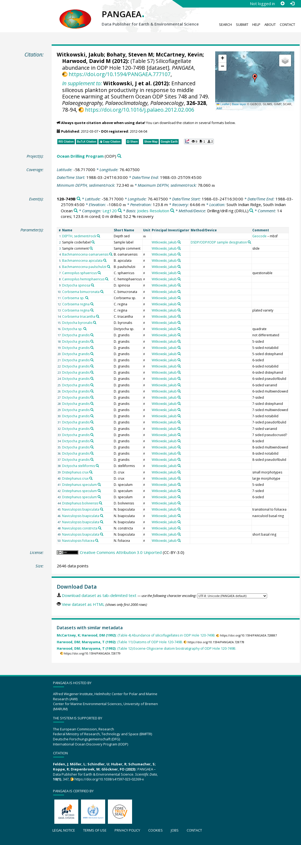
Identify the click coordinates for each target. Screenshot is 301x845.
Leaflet (223, 104)
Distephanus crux (75, 472)
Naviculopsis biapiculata (80, 509)
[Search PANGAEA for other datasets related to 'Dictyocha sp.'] (85, 328)
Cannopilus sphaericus (79, 273)
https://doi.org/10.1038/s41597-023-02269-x (109, 779)
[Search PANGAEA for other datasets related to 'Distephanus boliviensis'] (100, 503)
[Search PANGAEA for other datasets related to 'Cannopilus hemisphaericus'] (106, 279)
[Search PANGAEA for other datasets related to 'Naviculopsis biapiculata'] (101, 509)
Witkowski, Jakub (80, 54)
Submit (242, 24)
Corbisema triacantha (78, 316)
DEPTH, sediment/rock (79, 236)
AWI (219, 108)
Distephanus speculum (79, 484)
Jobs (175, 830)
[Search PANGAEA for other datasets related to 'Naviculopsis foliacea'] (96, 540)
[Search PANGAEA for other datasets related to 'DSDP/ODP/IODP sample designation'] (249, 242)
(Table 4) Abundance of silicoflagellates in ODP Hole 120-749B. (136, 635)
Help (256, 24)
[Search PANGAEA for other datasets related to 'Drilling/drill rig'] (251, 211)
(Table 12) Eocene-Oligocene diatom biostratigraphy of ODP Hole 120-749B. (146, 648)
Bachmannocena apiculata (82, 260)
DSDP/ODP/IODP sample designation (219, 242)
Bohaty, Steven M (130, 54)
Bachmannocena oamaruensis (85, 254)
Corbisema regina (76, 304)
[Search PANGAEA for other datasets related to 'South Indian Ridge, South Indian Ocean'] (76, 211)
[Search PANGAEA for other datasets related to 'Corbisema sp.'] (86, 297)
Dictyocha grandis (76, 335)
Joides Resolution (153, 210)
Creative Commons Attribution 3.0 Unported (121, 552)
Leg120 (109, 210)
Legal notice (63, 830)
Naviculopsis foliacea (78, 540)
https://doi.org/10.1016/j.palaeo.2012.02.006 (139, 109)
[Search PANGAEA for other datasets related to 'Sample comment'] (91, 248)
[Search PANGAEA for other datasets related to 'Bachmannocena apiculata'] (105, 260)
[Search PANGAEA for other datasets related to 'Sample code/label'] (93, 242)
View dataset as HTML (83, 604)
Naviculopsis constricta (79, 528)
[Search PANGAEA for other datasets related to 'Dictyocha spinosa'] (92, 285)
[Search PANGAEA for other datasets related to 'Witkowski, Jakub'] (179, 242)
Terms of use (95, 830)
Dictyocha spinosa (76, 285)
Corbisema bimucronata (81, 291)
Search (225, 24)
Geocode (259, 236)
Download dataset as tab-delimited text (99, 595)
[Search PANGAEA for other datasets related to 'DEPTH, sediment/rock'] (98, 236)
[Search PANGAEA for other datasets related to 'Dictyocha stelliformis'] (97, 465)
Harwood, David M (86, 61)
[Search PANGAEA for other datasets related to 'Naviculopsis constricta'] (99, 528)
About (270, 24)
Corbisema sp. (73, 298)
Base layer (239, 104)
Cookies (155, 830)
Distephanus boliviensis (80, 503)
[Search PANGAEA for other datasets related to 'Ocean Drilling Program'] (119, 156)
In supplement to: (82, 83)
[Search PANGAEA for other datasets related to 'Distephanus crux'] (91, 472)
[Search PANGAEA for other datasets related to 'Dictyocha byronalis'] (94, 322)
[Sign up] (282, 3)
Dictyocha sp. (72, 329)
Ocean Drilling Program (80, 156)
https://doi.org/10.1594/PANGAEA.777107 (120, 74)
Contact (287, 24)
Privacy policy (127, 830)
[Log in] (292, 3)
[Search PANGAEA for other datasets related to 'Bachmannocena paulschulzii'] (108, 266)
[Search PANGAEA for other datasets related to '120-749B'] (79, 199)
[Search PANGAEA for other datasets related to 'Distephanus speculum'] (99, 484)
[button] (254, 78)
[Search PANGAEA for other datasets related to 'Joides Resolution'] (172, 211)
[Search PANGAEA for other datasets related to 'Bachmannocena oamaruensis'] (110, 254)
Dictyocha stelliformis (78, 466)
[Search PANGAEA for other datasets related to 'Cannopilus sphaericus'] (99, 272)
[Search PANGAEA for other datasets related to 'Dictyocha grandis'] (92, 335)
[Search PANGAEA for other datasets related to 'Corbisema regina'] (92, 304)
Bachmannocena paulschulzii (84, 266)
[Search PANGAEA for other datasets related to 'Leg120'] (120, 211)
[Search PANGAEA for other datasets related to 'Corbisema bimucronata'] (102, 291)
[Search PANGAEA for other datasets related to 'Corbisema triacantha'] (97, 316)
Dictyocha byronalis (77, 322)
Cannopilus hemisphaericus (83, 279)
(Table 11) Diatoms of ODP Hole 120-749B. (120, 642)
